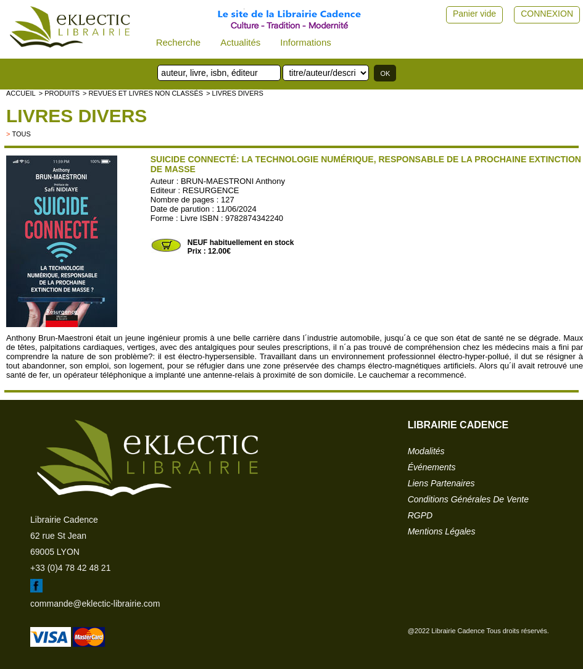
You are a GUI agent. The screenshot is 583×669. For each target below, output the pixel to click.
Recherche (178, 42)
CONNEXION (547, 14)
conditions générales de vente (468, 499)
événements (432, 467)
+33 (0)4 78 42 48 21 (70, 568)
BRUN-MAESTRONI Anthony (233, 181)
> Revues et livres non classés (143, 93)
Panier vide (474, 14)
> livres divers (234, 93)
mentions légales (442, 531)
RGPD (420, 515)
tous (21, 134)
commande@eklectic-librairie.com (95, 604)
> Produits (59, 93)
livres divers (76, 116)
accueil (21, 93)
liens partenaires (441, 483)
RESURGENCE (211, 190)
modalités (426, 451)
